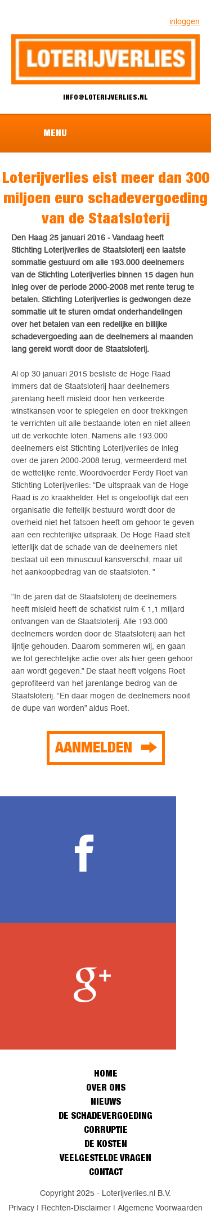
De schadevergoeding (105, 1115)
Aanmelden (93, 747)
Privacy (21, 1207)
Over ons (105, 1087)
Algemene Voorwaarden (160, 1207)
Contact (106, 1171)
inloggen (184, 21)
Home (106, 1073)
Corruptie (106, 1129)
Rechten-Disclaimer (76, 1207)
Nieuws (106, 1101)
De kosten (105, 1143)
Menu (54, 132)
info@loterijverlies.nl (105, 97)
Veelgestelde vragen (105, 1157)
